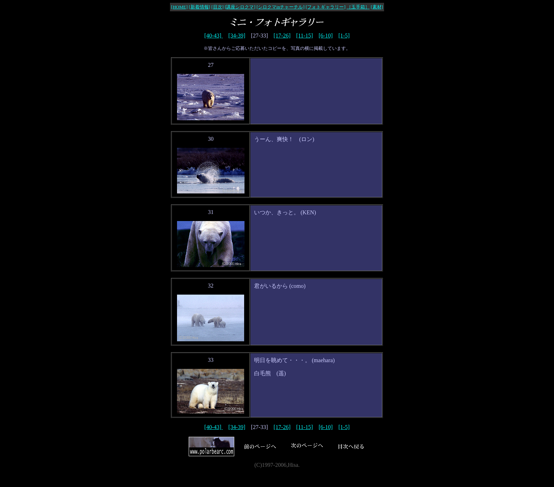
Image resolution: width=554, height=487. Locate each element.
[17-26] (281, 36)
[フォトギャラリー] (326, 7)
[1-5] (344, 36)
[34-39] (236, 36)
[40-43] (213, 36)
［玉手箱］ (358, 7)
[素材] (377, 7)
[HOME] (179, 7)
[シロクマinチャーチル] (281, 7)
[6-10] (326, 36)
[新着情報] (199, 7)
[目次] (217, 7)
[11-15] (304, 36)
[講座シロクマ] (240, 7)
